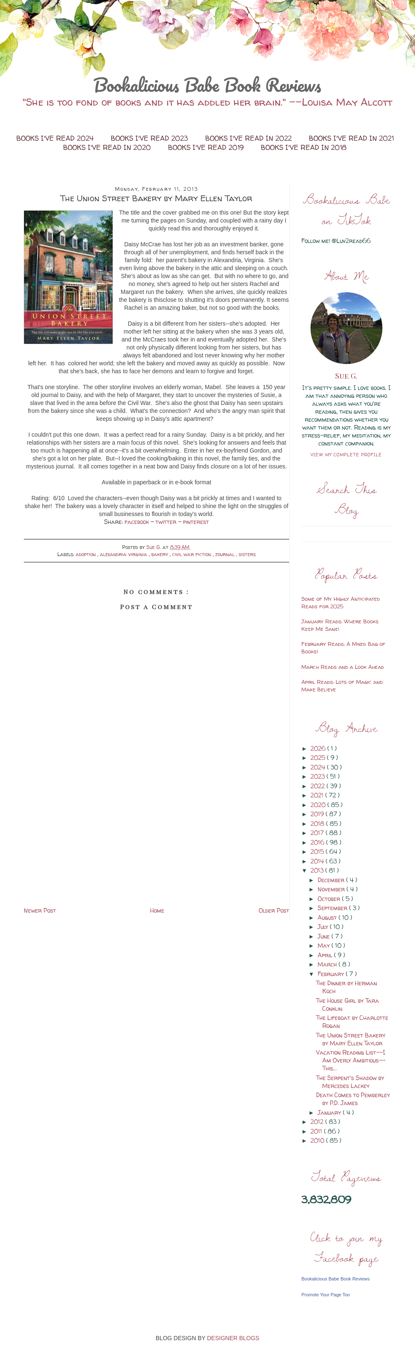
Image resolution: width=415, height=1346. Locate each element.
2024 (319, 767)
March (328, 964)
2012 (318, 1122)
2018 (318, 823)
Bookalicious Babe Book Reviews (207, 84)
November (332, 889)
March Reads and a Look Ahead (342, 666)
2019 (318, 814)
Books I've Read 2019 (207, 147)
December (332, 880)
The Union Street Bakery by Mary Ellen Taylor (350, 1039)
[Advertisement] (156, 846)
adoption (86, 554)
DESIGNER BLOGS (233, 1338)
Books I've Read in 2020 (108, 147)
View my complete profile (346, 455)
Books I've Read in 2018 (303, 147)
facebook (137, 522)
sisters (247, 554)
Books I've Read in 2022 (249, 138)
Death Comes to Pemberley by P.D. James (353, 1099)
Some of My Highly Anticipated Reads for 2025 (340, 602)
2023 (318, 776)
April (326, 955)
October (330, 899)
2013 (318, 870)
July (324, 927)
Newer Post (40, 910)
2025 (319, 758)
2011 (317, 1131)
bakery (160, 554)
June (324, 936)
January (330, 1112)
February (332, 974)
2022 (318, 786)
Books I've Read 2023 (150, 138)
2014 (318, 861)
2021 (318, 795)
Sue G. (346, 376)
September (333, 908)
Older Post (274, 910)
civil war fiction (192, 554)
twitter (166, 522)
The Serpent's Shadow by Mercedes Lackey (350, 1082)
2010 (318, 1140)
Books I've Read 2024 (56, 138)
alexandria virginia (124, 554)
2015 (318, 851)
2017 (318, 833)
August (328, 917)
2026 (319, 748)
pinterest (196, 522)
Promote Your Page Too (325, 1294)
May (324, 945)
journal (225, 554)
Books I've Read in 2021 (351, 138)
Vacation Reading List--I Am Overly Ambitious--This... (350, 1060)
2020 (319, 805)
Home (157, 910)
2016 (318, 842)
